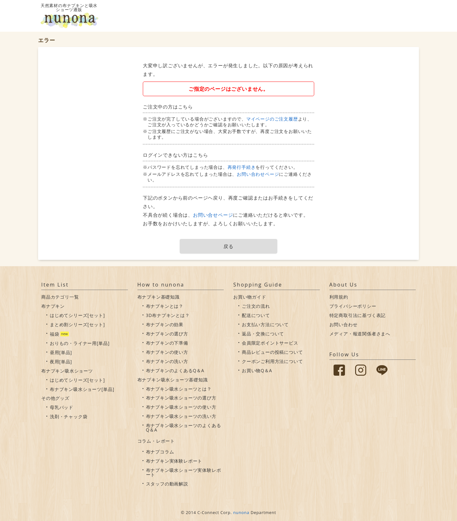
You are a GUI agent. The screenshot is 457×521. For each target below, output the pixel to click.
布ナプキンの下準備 (167, 343)
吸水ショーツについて (255, 16)
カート (406, 16)
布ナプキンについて (301, 16)
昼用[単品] (61, 352)
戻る (228, 246)
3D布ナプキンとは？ (168, 315)
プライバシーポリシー (352, 306)
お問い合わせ (343, 324)
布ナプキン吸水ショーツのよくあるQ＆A (183, 427)
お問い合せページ (213, 215)
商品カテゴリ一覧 (60, 297)
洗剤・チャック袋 (68, 416)
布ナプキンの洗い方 (167, 361)
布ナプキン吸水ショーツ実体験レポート (183, 472)
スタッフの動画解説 (167, 484)
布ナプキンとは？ (164, 306)
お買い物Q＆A (257, 370)
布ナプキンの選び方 (167, 334)
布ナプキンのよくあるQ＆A (175, 370)
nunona (241, 512)
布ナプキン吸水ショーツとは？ (179, 389)
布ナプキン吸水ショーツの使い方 (181, 407)
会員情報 (380, 16)
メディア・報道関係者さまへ (359, 334)
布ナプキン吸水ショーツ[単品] (82, 389)
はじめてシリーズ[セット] (77, 315)
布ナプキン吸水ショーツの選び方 (181, 398)
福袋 (54, 334)
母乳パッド (61, 407)
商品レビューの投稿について (272, 352)
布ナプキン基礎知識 (158, 297)
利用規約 (338, 297)
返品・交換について (263, 334)
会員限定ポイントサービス (270, 343)
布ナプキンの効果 (164, 324)
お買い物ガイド (345, 16)
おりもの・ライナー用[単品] (79, 343)
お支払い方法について (265, 324)
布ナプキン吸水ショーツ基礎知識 (172, 380)
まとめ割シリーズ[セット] (77, 324)
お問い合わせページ (258, 174)
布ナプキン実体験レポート (174, 461)
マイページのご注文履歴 (272, 119)
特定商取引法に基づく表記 (357, 315)
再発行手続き (242, 167)
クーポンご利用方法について (272, 361)
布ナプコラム (160, 452)
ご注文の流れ (256, 306)
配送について (256, 315)
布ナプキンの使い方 (167, 352)
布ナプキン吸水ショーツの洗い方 (181, 416)
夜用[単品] (61, 362)
